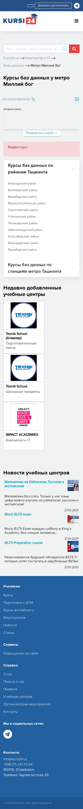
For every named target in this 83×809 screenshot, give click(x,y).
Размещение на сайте (20, 653)
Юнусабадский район (23, 236)
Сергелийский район (23, 210)
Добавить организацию (53, 5)
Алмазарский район (22, 183)
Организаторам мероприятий (26, 704)
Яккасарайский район (23, 243)
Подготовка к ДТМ (18, 602)
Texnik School (16, 386)
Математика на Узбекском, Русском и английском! (34, 484)
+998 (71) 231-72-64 (18, 764)
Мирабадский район (22, 196)
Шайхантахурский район (25, 229)
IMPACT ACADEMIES (22, 435)
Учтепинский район (22, 216)
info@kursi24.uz (15, 759)
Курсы (8, 595)
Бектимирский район (23, 190)
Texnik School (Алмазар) (16, 336)
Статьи (8, 632)
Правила (10, 689)
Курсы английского (18, 610)
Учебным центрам (17, 696)
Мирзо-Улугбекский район (27, 203)
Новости (10, 625)
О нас (7, 674)
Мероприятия (14, 617)
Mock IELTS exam (17, 514)
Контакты (10, 711)
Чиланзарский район (23, 223)
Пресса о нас (13, 681)
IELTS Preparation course (23, 543)
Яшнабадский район (22, 249)
